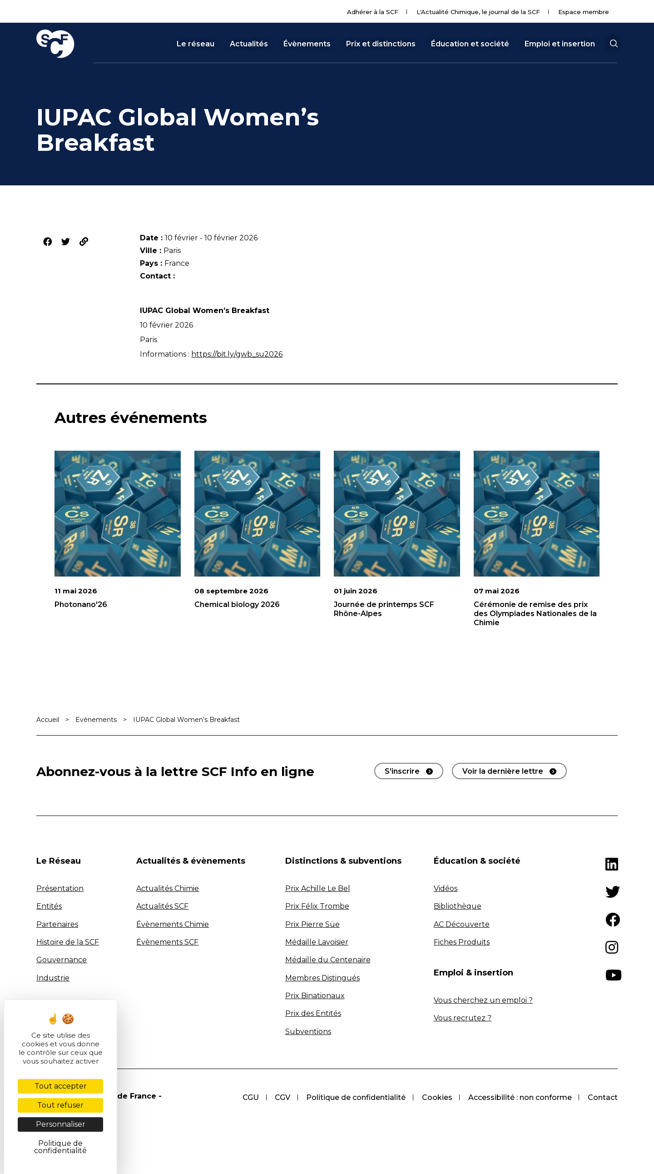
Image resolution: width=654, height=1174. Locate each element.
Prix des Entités (313, 1013)
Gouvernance (61, 959)
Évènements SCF (167, 942)
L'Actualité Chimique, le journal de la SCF (478, 11)
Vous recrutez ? (462, 1018)
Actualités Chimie (167, 888)
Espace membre (583, 11)
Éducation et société (470, 44)
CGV (281, 1097)
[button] (613, 43)
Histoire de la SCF (67, 942)
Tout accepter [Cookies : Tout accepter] (61, 1086)
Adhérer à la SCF (372, 11)
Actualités (249, 44)
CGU (249, 1097)
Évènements (307, 44)
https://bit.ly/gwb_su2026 (236, 354)
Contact (603, 1097)
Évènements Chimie (172, 924)
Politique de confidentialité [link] (60, 1147)
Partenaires (57, 924)
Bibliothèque (457, 906)
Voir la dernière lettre (502, 771)
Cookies (436, 1097)
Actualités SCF (162, 906)
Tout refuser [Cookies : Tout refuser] (60, 1105)
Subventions (308, 1031)
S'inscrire (402, 771)
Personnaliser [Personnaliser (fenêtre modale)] (60, 1124)
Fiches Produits (462, 942)
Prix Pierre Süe (312, 924)
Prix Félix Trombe (317, 906)
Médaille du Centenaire (328, 959)
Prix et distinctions (381, 44)
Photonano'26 (80, 604)
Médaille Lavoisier (316, 942)
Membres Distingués (322, 978)
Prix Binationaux (315, 995)
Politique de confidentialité (355, 1097)
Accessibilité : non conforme (519, 1097)
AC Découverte (462, 924)
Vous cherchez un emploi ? (483, 1000)
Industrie (52, 978)
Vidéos (445, 888)
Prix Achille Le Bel (317, 888)
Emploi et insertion (560, 44)
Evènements (96, 720)
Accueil (47, 720)
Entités (49, 906)
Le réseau (195, 44)
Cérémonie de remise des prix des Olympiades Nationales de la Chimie (535, 613)
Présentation (60, 888)
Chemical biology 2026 (237, 604)
